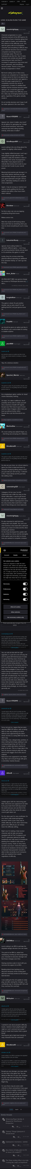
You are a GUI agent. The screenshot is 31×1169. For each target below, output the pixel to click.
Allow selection (15, 612)
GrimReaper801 (12, 142)
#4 (27, 205)
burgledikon (11, 298)
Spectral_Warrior (12, 375)
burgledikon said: (5, 383)
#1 (27, 32)
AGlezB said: (4, 1006)
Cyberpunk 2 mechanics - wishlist (16, 1142)
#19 (27, 998)
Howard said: (4, 780)
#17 (27, 773)
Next (16, 1109)
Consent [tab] (6, 555)
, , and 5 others (15, 694)
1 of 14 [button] (11, 1109)
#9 (27, 344)
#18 (27, 940)
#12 (27, 446)
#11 (27, 426)
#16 (27, 701)
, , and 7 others (14, 135)
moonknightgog (12, 29)
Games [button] (12, 1)
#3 (27, 141)
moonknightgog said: (6, 634)
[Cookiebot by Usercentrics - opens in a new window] (21, 550)
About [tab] (24, 555)
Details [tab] (15, 555)
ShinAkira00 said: (5, 708)
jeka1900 (9, 344)
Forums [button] (3, 1)
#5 (27, 243)
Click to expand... (15, 647)
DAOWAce (10, 941)
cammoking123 (12, 487)
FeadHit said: (4, 351)
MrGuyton (10, 998)
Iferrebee (9, 206)
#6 (27, 273)
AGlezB (9, 773)
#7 (27, 297)
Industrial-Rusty (12, 240)
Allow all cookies (15, 607)
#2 (27, 116)
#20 (27, 1045)
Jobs (18, 1)
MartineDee (10, 426)
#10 (27, 378)
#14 (27, 519)
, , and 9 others (13, 509)
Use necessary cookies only (15, 617)
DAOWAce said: (5, 1052)
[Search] (3, 24)
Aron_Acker (10, 274)
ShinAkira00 (11, 446)
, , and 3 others (15, 480)
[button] (1, 8)
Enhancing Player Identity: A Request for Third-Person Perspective (15, 1121)
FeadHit (9, 322)
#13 (27, 489)
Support (4, 4)
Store (24, 1)
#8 (27, 321)
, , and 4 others (15, 267)
